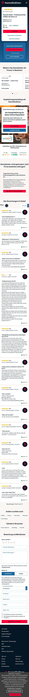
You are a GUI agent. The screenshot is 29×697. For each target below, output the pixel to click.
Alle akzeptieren (15, 694)
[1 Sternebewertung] (3, 542)
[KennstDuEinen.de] (11, 2)
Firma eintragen (6, 636)
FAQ (3, 649)
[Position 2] (14, 93)
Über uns (4, 656)
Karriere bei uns (19, 664)
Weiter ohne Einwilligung (14, 691)
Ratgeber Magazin (6, 634)
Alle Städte (4, 629)
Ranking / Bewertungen (8, 651)
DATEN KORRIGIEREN (14, 56)
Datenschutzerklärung (10, 616)
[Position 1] (12, 93)
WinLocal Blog (19, 661)
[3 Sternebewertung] (9, 542)
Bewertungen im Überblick (14, 35)
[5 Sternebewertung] (14, 542)
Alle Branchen (5, 631)
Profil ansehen (9, 88)
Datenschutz (5, 641)
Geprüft (24, 227)
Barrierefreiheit (5, 666)
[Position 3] (16, 93)
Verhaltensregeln (6, 567)
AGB (7, 614)
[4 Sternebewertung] (11, 542)
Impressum (18, 656)
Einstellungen (12, 641)
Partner (3, 661)
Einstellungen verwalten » (14, 688)
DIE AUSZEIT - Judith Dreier (10, 80)
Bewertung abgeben (14, 38)
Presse (3, 659)
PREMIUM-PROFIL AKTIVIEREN (14, 49)
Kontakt (3, 664)
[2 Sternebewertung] (6, 542)
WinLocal (17, 659)
